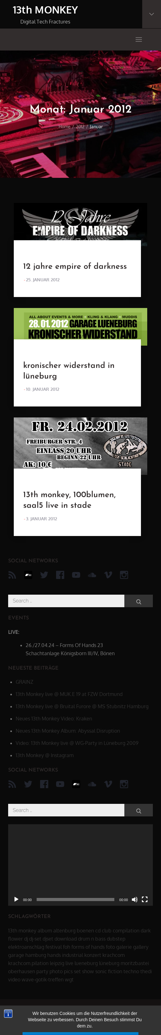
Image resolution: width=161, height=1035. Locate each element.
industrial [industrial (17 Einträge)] (72, 955)
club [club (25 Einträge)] (107, 930)
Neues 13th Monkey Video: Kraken (54, 718)
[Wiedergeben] (16, 899)
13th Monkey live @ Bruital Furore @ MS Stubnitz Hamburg (82, 706)
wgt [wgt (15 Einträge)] (69, 979)
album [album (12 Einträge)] (45, 930)
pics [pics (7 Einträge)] (68, 971)
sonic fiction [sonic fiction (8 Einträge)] (108, 971)
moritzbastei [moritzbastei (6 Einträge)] (135, 963)
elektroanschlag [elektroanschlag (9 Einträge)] (26, 947)
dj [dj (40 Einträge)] (26, 939)
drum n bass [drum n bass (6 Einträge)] (92, 939)
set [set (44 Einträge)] (77, 971)
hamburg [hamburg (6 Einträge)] (35, 955)
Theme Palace (120, 1022)
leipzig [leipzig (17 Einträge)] (57, 963)
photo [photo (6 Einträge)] (56, 971)
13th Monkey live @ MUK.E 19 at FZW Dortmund (69, 694)
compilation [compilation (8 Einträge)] (126, 930)
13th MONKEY (45, 9)
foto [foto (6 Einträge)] (110, 947)
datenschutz (119, 1012)
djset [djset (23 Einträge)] (48, 939)
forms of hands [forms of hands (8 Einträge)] (88, 947)
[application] (80, 865)
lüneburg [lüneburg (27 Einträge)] (109, 963)
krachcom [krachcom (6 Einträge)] (113, 955)
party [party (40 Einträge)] (42, 971)
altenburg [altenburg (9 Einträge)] (64, 930)
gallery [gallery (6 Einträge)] (140, 947)
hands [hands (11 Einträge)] (54, 955)
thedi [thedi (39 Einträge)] (146, 971)
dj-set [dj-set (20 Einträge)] (35, 939)
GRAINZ (24, 682)
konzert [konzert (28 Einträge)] (92, 955)
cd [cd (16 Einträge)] (98, 930)
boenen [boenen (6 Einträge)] (85, 930)
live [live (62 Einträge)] (69, 963)
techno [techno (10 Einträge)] (131, 971)
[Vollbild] (145, 899)
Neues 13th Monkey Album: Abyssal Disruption (68, 731)
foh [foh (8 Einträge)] (66, 947)
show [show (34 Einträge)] (88, 971)
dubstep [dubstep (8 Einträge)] (116, 939)
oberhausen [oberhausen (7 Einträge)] (21, 971)
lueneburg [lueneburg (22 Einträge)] (86, 963)
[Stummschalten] (135, 899)
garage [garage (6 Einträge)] (16, 955)
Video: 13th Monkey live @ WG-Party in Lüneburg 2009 (77, 743)
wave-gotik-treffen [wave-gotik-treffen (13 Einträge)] (43, 979)
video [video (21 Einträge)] (14, 979)
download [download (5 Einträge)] (66, 939)
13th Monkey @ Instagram (45, 755)
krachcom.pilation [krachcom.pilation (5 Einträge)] (28, 963)
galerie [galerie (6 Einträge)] (124, 947)
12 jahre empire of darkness (75, 267)
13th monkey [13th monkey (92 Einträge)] (22, 930)
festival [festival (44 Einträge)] (53, 947)
